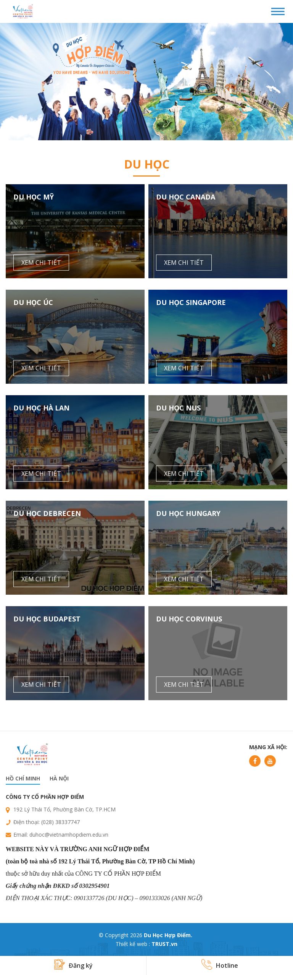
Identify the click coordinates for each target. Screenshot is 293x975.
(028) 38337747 (60, 822)
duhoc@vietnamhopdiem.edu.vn (68, 834)
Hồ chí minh (23, 778)
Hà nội (59, 778)
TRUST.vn (164, 943)
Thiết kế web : (133, 943)
